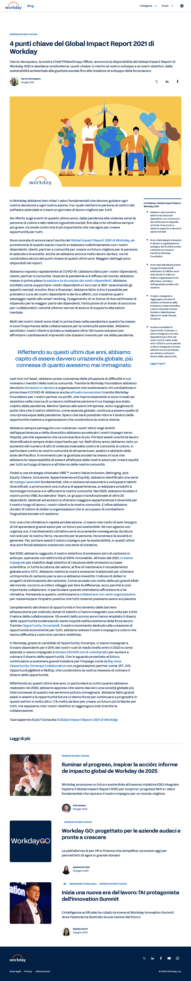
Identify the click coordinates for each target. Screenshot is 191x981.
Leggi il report (157, 363)
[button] (157, 81)
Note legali (15, 971)
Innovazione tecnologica (83, 884)
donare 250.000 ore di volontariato (81, 652)
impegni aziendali (27, 482)
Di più (168, 6)
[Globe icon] (182, 6)
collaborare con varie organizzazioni (108, 594)
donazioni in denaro (39, 388)
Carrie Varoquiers (31, 78)
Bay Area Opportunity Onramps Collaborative (65, 663)
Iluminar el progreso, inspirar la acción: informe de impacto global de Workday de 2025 (120, 768)
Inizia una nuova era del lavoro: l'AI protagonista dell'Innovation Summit (120, 896)
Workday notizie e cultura (23, 34)
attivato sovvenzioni (86, 392)
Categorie (149, 6)
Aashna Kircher (81, 867)
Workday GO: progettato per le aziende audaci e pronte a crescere (121, 834)
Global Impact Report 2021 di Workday (100, 240)
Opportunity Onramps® (40, 625)
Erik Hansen (79, 805)
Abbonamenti (42, 971)
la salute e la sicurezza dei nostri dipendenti (77, 280)
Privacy (28, 971)
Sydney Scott (80, 928)
